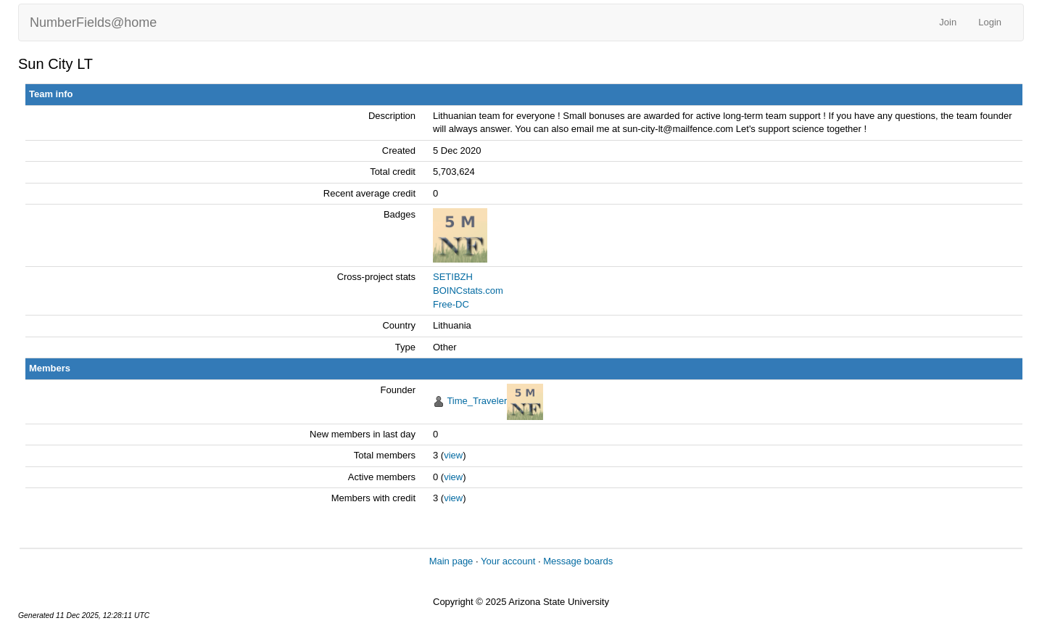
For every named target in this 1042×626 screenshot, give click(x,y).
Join (947, 22)
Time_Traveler (477, 400)
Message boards (578, 561)
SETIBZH (453, 276)
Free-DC (451, 304)
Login (989, 22)
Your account (508, 561)
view (453, 455)
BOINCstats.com (468, 290)
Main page (451, 561)
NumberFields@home (93, 22)
